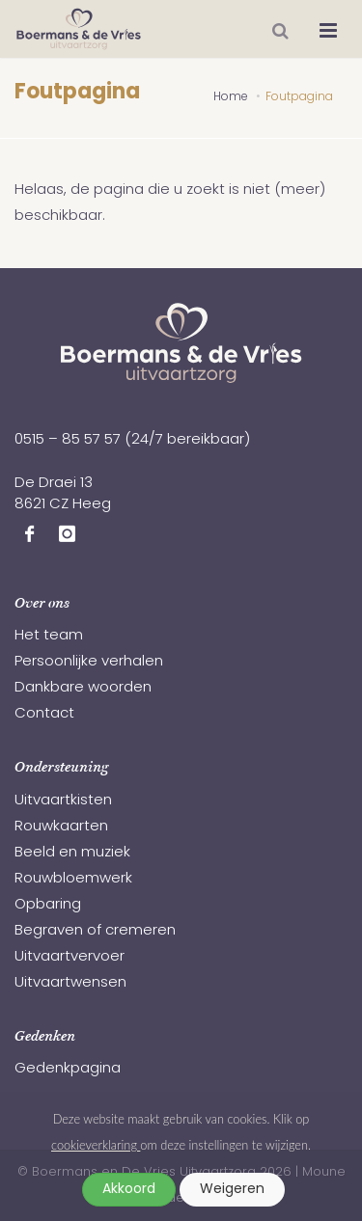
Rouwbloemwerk (73, 879)
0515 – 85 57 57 (67, 440)
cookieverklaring (95, 1145)
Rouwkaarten (61, 827)
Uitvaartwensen (70, 983)
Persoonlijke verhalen (88, 662)
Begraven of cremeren (95, 931)
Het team (48, 636)
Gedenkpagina (67, 1069)
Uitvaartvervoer (69, 957)
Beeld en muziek (72, 853)
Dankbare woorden (83, 688)
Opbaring (47, 905)
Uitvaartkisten (63, 801)
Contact (44, 714)
